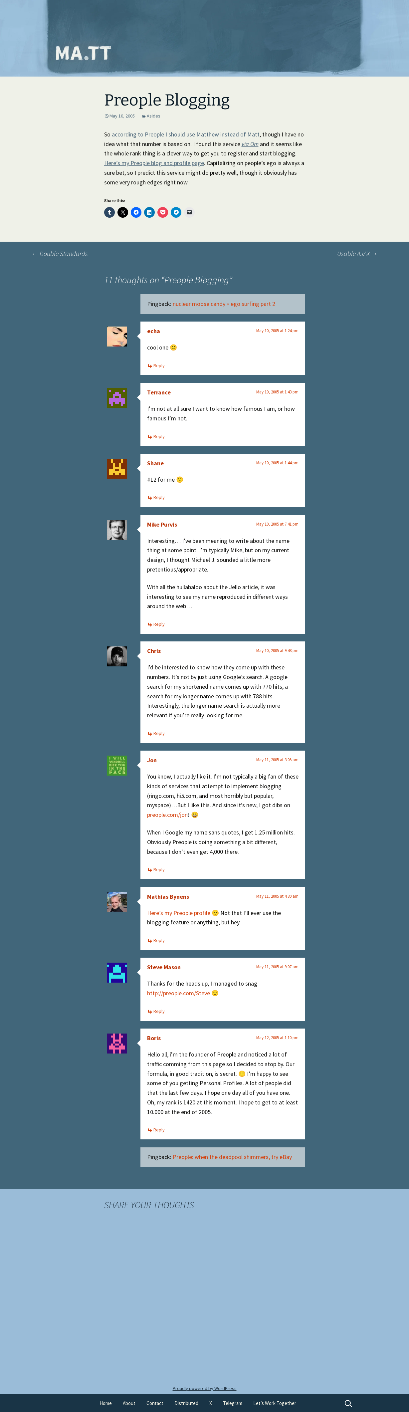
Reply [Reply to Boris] (159, 1130)
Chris (154, 651)
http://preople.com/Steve (178, 993)
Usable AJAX (357, 253)
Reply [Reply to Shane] (159, 497)
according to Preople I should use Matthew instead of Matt (186, 134)
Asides (153, 116)
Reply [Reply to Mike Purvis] (159, 624)
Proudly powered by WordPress (205, 1388)
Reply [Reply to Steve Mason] (159, 1011)
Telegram (232, 1403)
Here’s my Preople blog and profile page (154, 163)
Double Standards (60, 253)
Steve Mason (164, 967)
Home (106, 1403)
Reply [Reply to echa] (159, 365)
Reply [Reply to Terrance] (159, 436)
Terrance (159, 392)
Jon (152, 760)
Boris (154, 1038)
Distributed (186, 1403)
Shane (155, 463)
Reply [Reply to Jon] (159, 869)
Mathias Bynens (168, 896)
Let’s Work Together (274, 1403)
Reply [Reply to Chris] (159, 733)
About (129, 1403)
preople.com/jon (167, 815)
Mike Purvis (162, 524)
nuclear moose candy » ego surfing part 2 (224, 304)
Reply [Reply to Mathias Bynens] (159, 940)
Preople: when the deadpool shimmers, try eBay (232, 1157)
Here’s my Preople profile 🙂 (183, 913)
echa (153, 331)
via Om (250, 144)
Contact (154, 1403)
